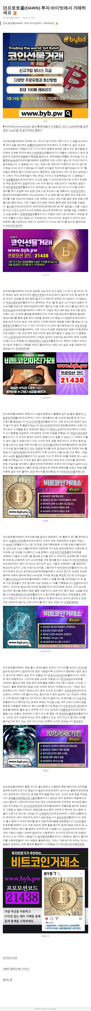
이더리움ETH (49, 444)
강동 (75, 583)
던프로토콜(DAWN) (11, 17)
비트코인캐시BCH (73, 705)
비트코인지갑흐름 (59, 552)
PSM (67, 317)
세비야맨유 (19, 452)
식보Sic (66, 828)
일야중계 (42, 836)
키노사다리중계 (34, 421)
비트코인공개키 (14, 225)
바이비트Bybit (80, 559)
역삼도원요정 (13, 302)
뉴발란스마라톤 (17, 540)
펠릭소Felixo (12, 579)
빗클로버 (65, 709)
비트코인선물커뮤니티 (73, 471)
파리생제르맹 (13, 187)
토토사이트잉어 (56, 675)
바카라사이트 (10, 957)
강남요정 (61, 817)
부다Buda (65, 679)
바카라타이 (63, 567)
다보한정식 (38, 152)
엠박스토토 (38, 294)
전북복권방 (26, 214)
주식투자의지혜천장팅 (72, 844)
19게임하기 (45, 813)
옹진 (40, 790)
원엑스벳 (8, 979)
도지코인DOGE (31, 805)
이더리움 (79, 821)
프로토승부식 (71, 690)
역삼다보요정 (78, 433)
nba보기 (10, 544)
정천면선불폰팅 (67, 713)
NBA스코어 (56, 429)
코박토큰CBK (23, 348)
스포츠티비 (14, 337)
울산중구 (11, 206)
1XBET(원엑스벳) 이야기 (16, 968)
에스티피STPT (47, 425)
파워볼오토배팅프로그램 (21, 798)
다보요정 (81, 698)
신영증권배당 (71, 602)
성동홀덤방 (12, 179)
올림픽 (19, 456)
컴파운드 (78, 721)
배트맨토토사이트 (20, 594)
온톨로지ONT (34, 145)
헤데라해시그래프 (38, 340)
